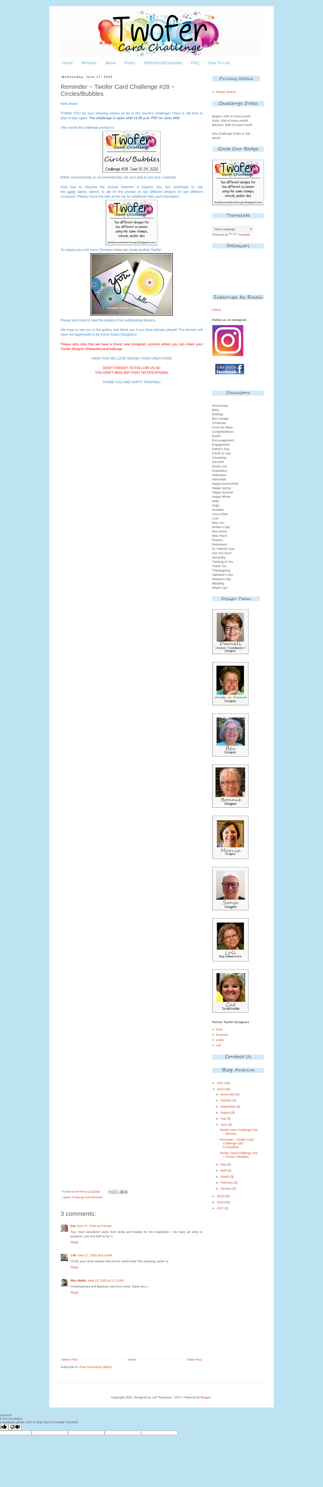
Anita (118, 250)
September (228, 1106)
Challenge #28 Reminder (87, 1197)
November (227, 1094)
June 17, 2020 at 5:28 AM (93, 1226)
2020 (221, 1089)
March (225, 1176)
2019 (221, 1196)
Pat (72, 1226)
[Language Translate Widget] (232, 229)
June (224, 1124)
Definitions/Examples (163, 63)
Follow (216, 309)
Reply (74, 1242)
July (223, 1118)
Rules (130, 63)
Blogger (206, 1397)
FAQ (195, 63)
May (223, 1164)
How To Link (219, 63)
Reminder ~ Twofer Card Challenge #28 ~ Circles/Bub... (237, 1143)
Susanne (222, 1034)
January (226, 1188)
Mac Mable (78, 1280)
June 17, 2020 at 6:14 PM (94, 1255)
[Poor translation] (15, 1427)
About (110, 63)
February (227, 1182)
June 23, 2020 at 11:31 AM (105, 1280)
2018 (221, 1202)
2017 (221, 1208)
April (223, 1170)
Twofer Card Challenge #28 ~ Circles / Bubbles (238, 1154)
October (226, 1100)
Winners (88, 63)
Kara (219, 1029)
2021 (221, 1083)
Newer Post (70, 1359)
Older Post (194, 1359)
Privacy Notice (226, 92)
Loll (73, 1255)
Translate (239, 234)
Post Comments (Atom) (96, 1367)
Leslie (220, 1040)
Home (67, 63)
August (225, 1112)
